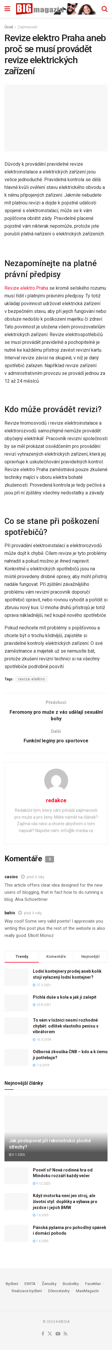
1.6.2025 (41, 1215)
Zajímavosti (27, 27)
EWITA (30, 1284)
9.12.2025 (41, 1183)
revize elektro (31, 679)
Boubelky (71, 1284)
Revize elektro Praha (26, 288)
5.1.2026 (17, 1155)
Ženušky (49, 1284)
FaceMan (93, 1284)
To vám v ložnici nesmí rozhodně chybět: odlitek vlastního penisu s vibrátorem (66, 1026)
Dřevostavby (59, 1291)
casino (11, 877)
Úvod (8, 27)
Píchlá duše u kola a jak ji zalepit (64, 997)
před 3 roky (36, 877)
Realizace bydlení (27, 1291)
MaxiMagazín (87, 1291)
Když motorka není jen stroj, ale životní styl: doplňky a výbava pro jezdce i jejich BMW (65, 1202)
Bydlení (12, 1284)
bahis (9, 913)
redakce (56, 800)
